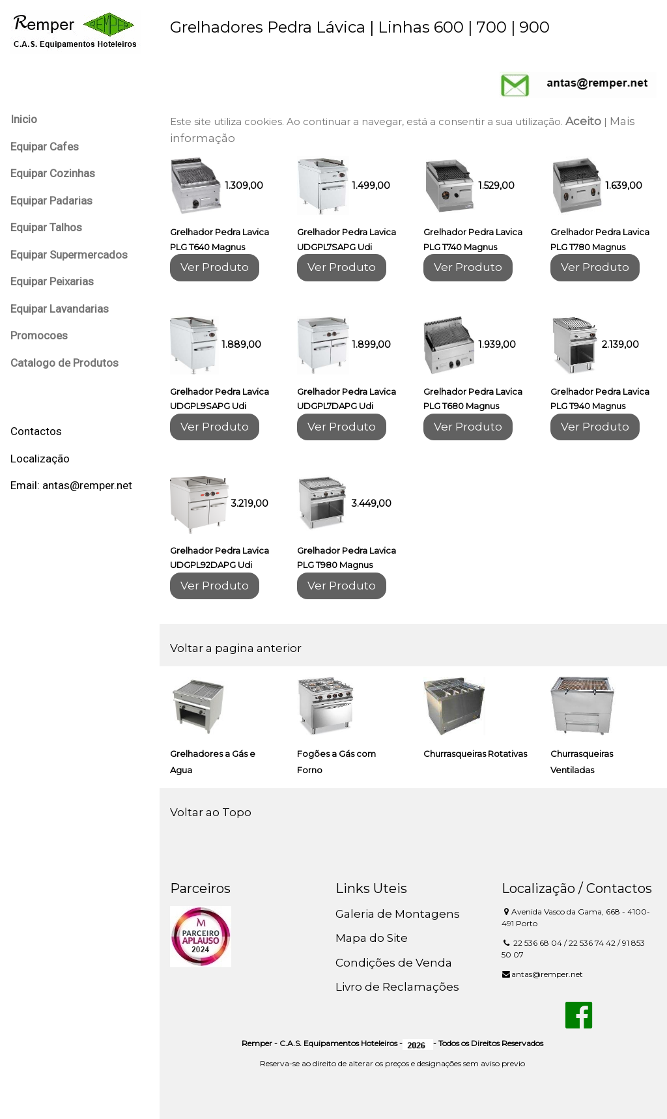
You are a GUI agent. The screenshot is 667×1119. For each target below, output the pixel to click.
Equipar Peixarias (52, 281)
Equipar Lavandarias (59, 308)
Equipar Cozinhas (52, 173)
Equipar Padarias (51, 200)
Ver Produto (214, 267)
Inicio (23, 119)
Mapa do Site (371, 937)
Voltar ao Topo (210, 812)
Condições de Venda (393, 962)
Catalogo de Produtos (64, 362)
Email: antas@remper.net (71, 485)
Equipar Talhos (46, 227)
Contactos (36, 431)
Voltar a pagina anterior (236, 648)
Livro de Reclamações (397, 986)
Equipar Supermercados (69, 254)
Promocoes (39, 335)
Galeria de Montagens (397, 913)
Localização (40, 458)
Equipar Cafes (44, 146)
